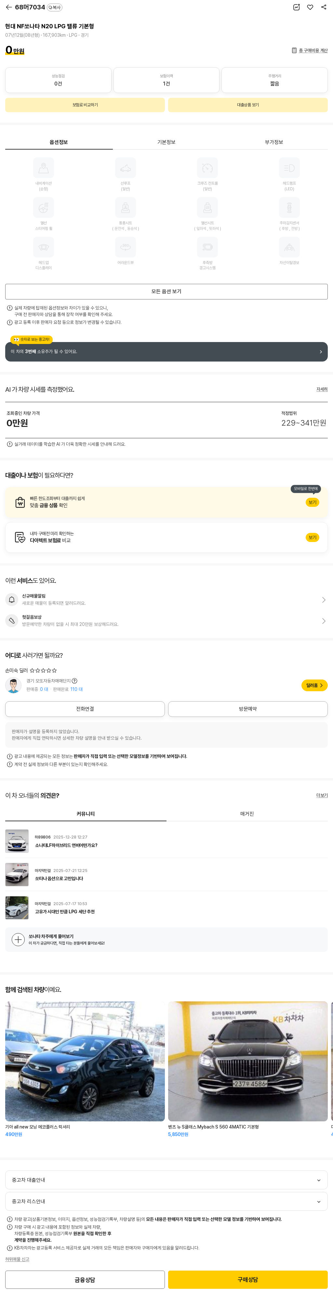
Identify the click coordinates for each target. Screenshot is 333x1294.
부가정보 (274, 142)
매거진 (247, 814)
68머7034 (38, 7)
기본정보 (166, 142)
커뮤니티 (86, 814)
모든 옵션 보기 (166, 291)
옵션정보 (59, 142)
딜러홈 (312, 685)
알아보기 (166, 502)
